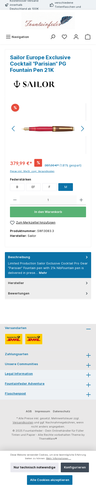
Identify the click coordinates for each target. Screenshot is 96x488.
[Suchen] (53, 37)
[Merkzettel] (64, 37)
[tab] (48, 265)
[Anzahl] (48, 200)
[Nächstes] (82, 128)
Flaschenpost (15, 393)
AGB (29, 411)
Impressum (42, 411)
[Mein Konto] (76, 37)
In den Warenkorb (48, 212)
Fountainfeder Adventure (24, 383)
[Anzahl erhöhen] (81, 200)
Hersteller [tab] (48, 282)
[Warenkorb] (88, 37)
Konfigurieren (75, 467)
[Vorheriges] (13, 128)
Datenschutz (61, 411)
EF (33, 187)
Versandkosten (23, 422)
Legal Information (19, 373)
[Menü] (17, 37)
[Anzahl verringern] (15, 200)
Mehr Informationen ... (58, 458)
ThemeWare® (48, 438)
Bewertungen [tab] (48, 293)
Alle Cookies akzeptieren (49, 480)
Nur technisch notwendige (34, 467)
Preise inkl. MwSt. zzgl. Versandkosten (32, 171)
